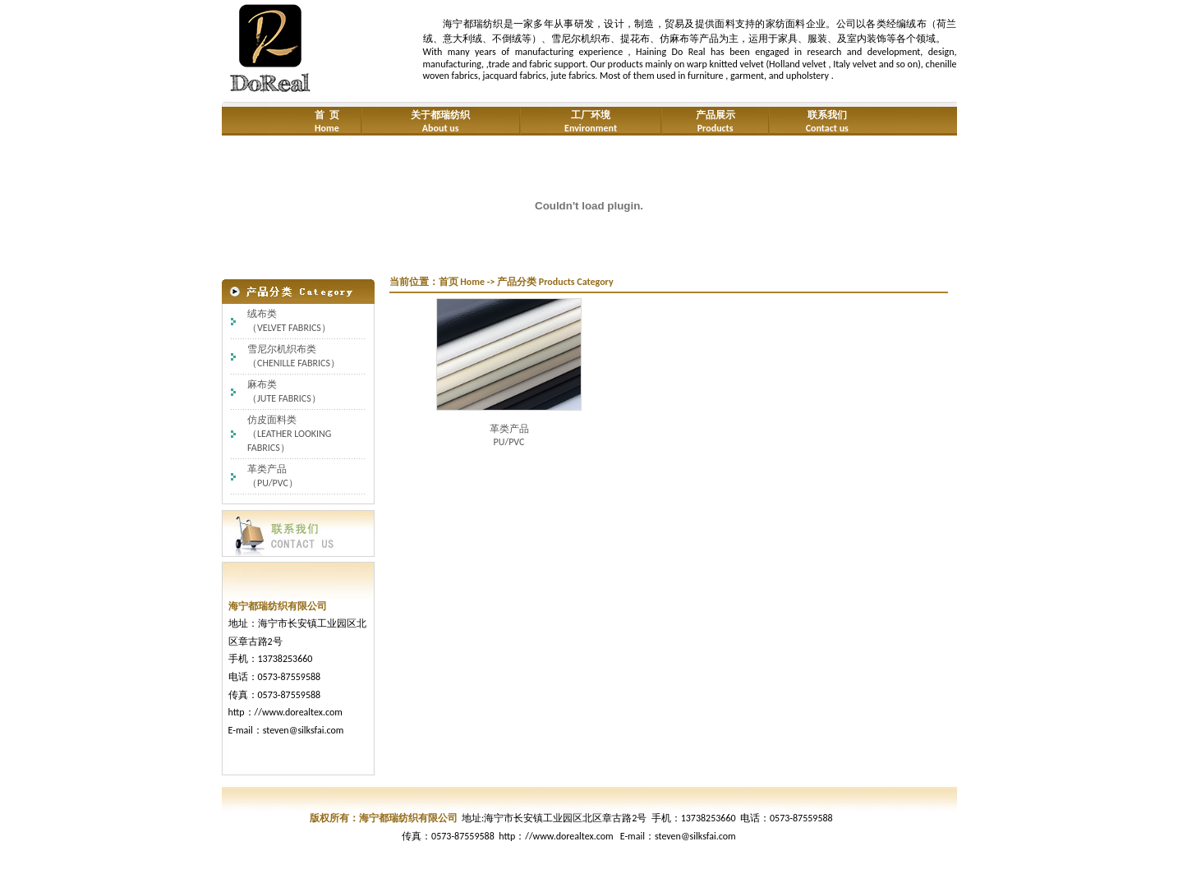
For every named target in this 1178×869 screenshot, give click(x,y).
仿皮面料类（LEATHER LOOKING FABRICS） (289, 433)
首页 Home (462, 281)
